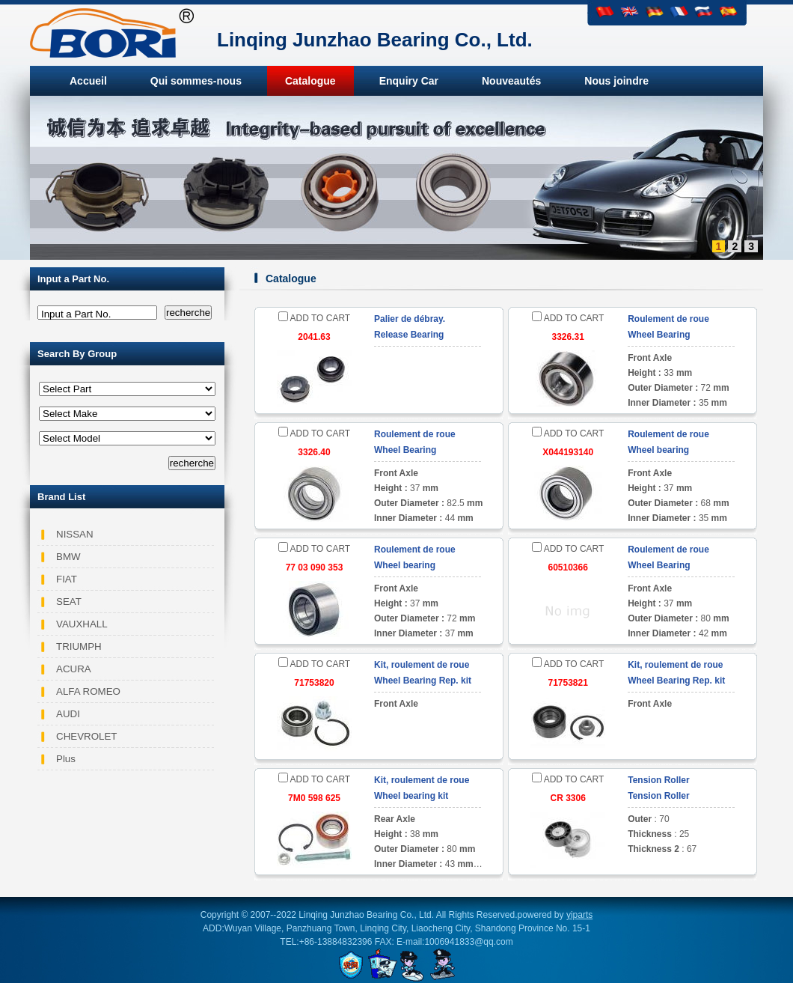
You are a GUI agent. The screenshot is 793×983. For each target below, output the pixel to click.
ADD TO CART (314, 318)
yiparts (579, 915)
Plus (66, 758)
